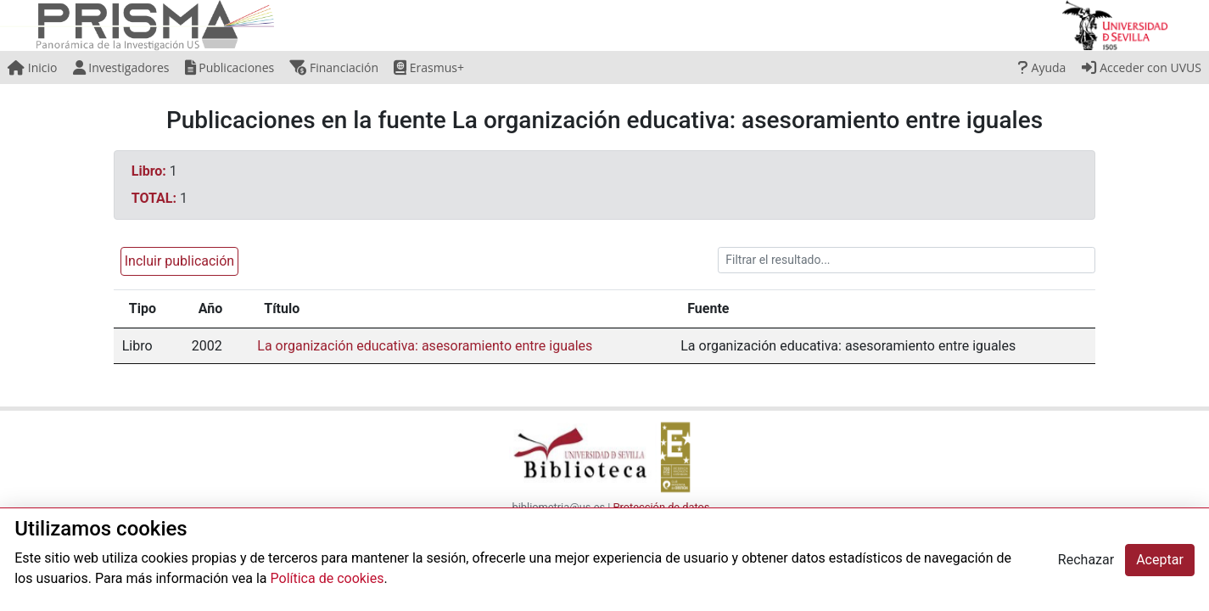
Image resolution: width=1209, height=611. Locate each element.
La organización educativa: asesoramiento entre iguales (424, 346)
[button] (176, 260)
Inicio (32, 67)
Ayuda (1042, 67)
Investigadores (121, 67)
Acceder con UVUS (1141, 67)
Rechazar (1086, 560)
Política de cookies (327, 578)
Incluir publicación (179, 261)
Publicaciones (230, 67)
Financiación (333, 67)
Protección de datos (661, 507)
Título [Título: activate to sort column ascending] (281, 308)
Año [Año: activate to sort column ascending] (211, 308)
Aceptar (1160, 560)
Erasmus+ (429, 67)
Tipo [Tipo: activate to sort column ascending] (142, 308)
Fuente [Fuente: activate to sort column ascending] (708, 308)
